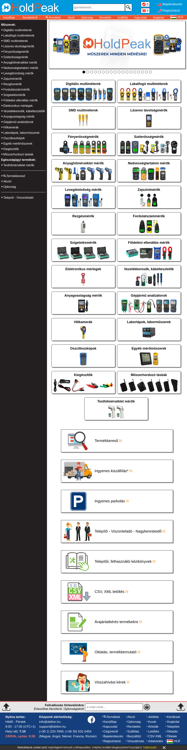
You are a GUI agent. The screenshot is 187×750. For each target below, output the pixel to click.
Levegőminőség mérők (18, 73)
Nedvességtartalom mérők (20, 68)
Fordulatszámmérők (16, 89)
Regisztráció (112, 741)
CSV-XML (155, 736)
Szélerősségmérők (15, 57)
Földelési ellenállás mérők (20, 100)
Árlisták (153, 726)
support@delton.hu (52, 726)
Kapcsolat (140, 17)
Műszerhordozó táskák (18, 154)
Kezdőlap (9, 17)
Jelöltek (153, 717)
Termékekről (29, 17)
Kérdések (173, 717)
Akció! (7, 181)
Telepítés (173, 726)
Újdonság (87, 17)
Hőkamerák (11, 127)
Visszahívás (135, 741)
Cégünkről (110, 731)
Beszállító (134, 736)
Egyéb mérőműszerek (17, 143)
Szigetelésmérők (14, 95)
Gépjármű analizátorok (18, 122)
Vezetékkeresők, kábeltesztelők (24, 111)
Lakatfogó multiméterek (18, 35)
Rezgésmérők (12, 84)
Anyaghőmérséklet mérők (20, 62)
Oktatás (172, 731)
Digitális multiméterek (17, 30)
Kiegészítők (11, 149)
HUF (173, 741)
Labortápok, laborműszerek (21, 132)
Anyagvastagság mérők (18, 116)
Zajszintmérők (12, 78)
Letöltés (153, 731)
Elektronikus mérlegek (18, 105)
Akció (71, 17)
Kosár (152, 722)
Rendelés (105, 17)
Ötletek (172, 736)
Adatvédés (155, 741)
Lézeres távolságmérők (18, 46)
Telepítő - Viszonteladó (18, 197)
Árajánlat (158, 17)
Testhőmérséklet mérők (18, 165)
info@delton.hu (50, 722)
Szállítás (122, 17)
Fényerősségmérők (16, 51)
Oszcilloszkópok (14, 138)
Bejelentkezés (113, 736)
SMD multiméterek (15, 40)
